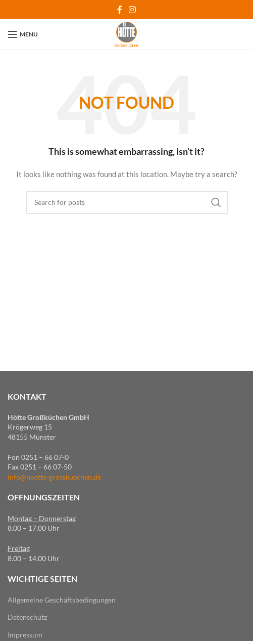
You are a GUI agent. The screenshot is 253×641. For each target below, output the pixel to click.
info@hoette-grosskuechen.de (54, 477)
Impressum (25, 634)
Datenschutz (27, 617)
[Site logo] (126, 33)
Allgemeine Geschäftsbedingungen (62, 599)
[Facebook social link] (119, 9)
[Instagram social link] (132, 9)
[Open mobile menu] (23, 34)
